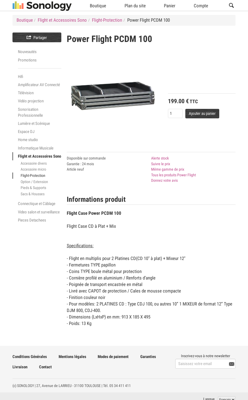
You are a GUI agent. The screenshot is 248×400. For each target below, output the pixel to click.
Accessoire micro (33, 169)
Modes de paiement (113, 356)
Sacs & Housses (32, 194)
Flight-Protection (33, 175)
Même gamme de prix (167, 169)
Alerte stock (160, 158)
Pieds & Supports (33, 188)
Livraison (19, 367)
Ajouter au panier (202, 113)
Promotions (27, 60)
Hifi (20, 76)
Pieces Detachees (32, 220)
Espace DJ (26, 131)
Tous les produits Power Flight (173, 175)
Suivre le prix (160, 164)
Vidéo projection (31, 101)
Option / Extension (34, 182)
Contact (45, 367)
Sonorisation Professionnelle (30, 112)
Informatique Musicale (35, 148)
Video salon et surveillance (39, 212)
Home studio (28, 139)
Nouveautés (27, 51)
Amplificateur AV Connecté (39, 84)
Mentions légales (72, 356)
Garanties (148, 356)
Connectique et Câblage (36, 203)
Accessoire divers (34, 163)
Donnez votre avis (164, 180)
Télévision (26, 92)
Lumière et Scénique (34, 123)
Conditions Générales (29, 356)
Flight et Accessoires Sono (39, 156)
